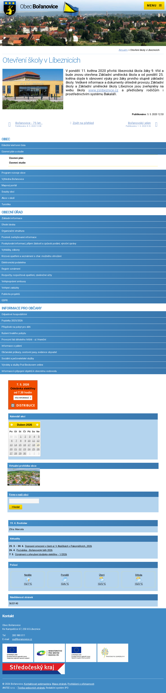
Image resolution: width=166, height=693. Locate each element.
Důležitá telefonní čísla (13, 145)
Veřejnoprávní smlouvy (14, 281)
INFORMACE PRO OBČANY (22, 308)
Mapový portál (9, 185)
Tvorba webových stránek (31, 687)
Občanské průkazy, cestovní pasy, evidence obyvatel (29, 352)
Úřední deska (8, 224)
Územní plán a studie (13, 151)
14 (15, 445)
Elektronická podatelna (14, 262)
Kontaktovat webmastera (37, 683)
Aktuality (123, 50)
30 (11, 436)
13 (11, 445)
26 (38, 449)
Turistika (6, 204)
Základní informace (12, 218)
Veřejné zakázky (10, 287)
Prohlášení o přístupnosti (81, 683)
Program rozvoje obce (13, 172)
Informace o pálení (12, 345)
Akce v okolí (8, 198)
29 (20, 453)
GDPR (5, 300)
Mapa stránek (59, 683)
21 (15, 449)
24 (29, 449)
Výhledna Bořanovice (13, 179)
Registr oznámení (11, 268)
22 (20, 449)
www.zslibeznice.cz (103, 90)
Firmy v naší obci (18, 494)
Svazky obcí (8, 191)
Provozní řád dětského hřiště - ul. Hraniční (24, 339)
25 (33, 449)
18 (33, 445)
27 (11, 453)
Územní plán (16, 158)
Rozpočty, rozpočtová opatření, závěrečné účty (27, 275)
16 (24, 445)
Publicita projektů (11, 294)
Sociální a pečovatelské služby (18, 358)
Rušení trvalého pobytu (14, 333)
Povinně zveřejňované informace (19, 237)
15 (20, 445)
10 (29, 440)
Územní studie (17, 162)
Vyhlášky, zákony (11, 249)
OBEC (6, 139)
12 (38, 440)
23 (24, 449)
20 (11, 449)
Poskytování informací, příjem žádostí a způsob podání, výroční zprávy (39, 243)
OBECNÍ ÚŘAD (12, 212)
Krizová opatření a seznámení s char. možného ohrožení (31, 256)
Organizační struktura (13, 230)
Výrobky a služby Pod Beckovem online (22, 364)
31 (15, 436)
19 (38, 445)
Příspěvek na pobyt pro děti (16, 326)
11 (33, 440)
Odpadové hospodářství (14, 314)
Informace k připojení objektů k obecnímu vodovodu (29, 371)
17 (29, 445)
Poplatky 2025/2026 (12, 320)
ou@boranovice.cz (22, 639)
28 (15, 453)
